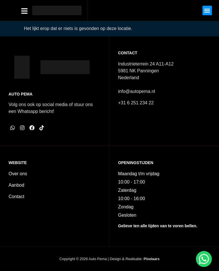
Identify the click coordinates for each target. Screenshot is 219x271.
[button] (207, 10)
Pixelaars (151, 259)
